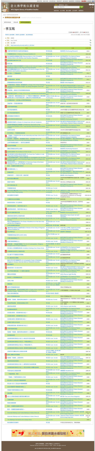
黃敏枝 (50, 352)
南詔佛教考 (10, 264)
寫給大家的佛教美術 (12, 293)
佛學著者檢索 (7, 22)
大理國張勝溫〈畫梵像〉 (14, 79)
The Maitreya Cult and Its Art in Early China (19, 419)
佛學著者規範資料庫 (12, 15)
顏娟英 (57, 285)
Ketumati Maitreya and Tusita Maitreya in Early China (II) (23, 412)
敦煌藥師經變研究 (12, 309)
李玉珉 (48, 76)
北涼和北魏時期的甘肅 (13, 212)
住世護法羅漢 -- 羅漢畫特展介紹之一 (17, 312)
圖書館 (42, 443)
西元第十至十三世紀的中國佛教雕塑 (17, 383)
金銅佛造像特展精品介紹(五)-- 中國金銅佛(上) (19, 341)
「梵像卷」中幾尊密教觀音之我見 (16, 377)
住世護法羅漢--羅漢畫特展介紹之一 (17, 319)
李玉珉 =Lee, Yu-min (51, 195)
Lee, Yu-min (49, 419)
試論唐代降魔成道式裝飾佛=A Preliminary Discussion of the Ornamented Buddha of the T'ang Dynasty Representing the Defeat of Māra (26, 126)
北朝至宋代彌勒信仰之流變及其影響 (17, 351)
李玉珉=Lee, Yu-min (51, 188)
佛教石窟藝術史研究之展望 (14, 148)
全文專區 (62, 10)
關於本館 (45, 1)
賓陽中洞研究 (11, 182)
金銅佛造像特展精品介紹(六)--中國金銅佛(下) (19, 345)
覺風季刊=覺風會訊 (65, 106)
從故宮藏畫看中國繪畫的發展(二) (16, 386)
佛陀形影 (9, 76)
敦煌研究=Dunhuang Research (69, 51)
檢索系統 (56, 10)
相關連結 (81, 10)
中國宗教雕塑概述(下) (13, 238)
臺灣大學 (38, 443)
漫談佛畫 (9, 393)
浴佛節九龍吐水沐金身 (13, 322)
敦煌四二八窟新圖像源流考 (14, 277)
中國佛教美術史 (11, 188)
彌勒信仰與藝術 (11, 274)
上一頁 (91, 7)
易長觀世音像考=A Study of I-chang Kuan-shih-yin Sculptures (24, 122)
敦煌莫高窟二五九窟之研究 (14, 267)
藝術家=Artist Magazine (67, 82)
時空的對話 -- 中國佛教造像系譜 (16, 133)
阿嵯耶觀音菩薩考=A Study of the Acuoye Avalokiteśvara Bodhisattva (26, 93)
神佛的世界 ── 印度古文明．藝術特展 (17, 175)
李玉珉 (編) (56, 225)
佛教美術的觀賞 (11, 306)
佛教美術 (9, 284)
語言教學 (74, 10)
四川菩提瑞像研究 (12, 109)
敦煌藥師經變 (11, 335)
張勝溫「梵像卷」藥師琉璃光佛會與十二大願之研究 (21, 299)
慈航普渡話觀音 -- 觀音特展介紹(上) (17, 209)
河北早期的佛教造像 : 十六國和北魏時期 (18, 271)
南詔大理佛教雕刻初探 (13, 287)
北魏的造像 (10, 399)
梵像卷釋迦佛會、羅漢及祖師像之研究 (17, 303)
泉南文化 (62, 166)
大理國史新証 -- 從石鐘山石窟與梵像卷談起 (19, 100)
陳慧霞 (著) (49, 225)
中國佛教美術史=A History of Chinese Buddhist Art (21, 54)
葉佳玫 (48, 234)
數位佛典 (68, 10)
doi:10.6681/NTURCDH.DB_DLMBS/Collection (48, 448)
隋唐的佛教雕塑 (11, 403)
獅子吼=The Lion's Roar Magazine (70, 396)
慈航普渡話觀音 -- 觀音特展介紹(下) (17, 206)
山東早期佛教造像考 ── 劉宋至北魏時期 (18, 142)
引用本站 (77, 1)
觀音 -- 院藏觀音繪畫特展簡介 (15, 406)
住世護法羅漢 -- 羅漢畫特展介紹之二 (17, 316)
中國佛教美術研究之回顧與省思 (16, 251)
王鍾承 (48, 96)
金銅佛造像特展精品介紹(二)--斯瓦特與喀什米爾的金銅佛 (23, 367)
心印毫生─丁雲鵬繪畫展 (14, 73)
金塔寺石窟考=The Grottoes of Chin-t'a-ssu (19, 151)
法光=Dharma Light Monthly (68, 274)
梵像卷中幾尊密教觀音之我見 (15, 390)
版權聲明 (71, 1)
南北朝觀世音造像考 (12, 195)
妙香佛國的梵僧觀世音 (13, 116)
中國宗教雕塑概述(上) (13, 241)
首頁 (4, 15)
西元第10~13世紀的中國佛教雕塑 (16, 380)
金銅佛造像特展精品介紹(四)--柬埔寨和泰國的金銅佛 (21, 348)
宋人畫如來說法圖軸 (12, 257)
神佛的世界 (10, 172)
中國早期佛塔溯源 (12, 328)
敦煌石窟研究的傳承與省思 (14, 119)
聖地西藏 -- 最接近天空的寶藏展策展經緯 (18, 90)
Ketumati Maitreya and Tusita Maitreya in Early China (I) (23, 416)
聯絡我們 (59, 1)
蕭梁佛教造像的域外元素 (14, 60)
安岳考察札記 (11, 231)
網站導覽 (39, 1)
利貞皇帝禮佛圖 (11, 145)
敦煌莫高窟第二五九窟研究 (14, 202)
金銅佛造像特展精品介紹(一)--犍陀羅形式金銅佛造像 (21, 364)
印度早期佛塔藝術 (12, 106)
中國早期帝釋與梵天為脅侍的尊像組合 (17, 51)
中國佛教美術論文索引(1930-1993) (17, 235)
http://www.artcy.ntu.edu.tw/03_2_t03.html (22, 45)
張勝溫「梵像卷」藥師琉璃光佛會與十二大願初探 (20, 332)
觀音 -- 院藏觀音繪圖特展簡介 (15, 166)
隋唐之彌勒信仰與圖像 (13, 354)
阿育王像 (9, 63)
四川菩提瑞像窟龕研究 (13, 113)
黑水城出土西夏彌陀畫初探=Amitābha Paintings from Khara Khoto (25, 248)
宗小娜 (57, 244)
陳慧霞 (52, 244)
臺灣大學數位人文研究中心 (52, 443)
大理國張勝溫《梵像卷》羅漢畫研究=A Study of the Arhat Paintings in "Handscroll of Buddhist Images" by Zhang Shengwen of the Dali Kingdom (26, 86)
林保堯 (52, 293)
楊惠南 (54, 352)
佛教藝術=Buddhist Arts (66, 370)
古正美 (48, 350)
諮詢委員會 (52, 1)
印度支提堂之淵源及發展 (14, 370)
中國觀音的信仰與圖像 (13, 199)
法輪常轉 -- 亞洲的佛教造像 (14, 103)
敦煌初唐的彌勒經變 (12, 178)
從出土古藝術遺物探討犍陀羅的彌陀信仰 (18, 396)
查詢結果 (16, 22)
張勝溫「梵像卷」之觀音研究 (15, 357)
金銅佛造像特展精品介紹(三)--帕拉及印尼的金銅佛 (21, 338)
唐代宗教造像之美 (12, 185)
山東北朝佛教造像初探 (13, 225)
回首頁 (89, 1)
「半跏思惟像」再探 (12, 374)
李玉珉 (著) (49, 51)
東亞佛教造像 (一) (12, 169)
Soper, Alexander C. (51, 211)
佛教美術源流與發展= (13, 361)
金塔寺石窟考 (11, 130)
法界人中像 (10, 280)
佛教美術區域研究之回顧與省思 (16, 216)
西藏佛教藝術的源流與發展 (14, 82)
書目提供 (65, 1)
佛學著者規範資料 (25, 22)
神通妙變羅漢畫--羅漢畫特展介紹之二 (17, 325)
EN (93, 4)
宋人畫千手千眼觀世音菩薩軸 (15, 254)
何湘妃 (52, 350)
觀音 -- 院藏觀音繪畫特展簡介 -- (16, 409)
